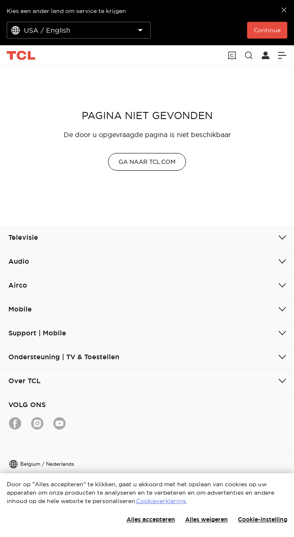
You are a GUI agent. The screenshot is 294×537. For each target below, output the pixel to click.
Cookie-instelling (262, 519)
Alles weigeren (206, 519)
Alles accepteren (150, 519)
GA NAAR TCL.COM (147, 162)
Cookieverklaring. (161, 501)
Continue (267, 30)
